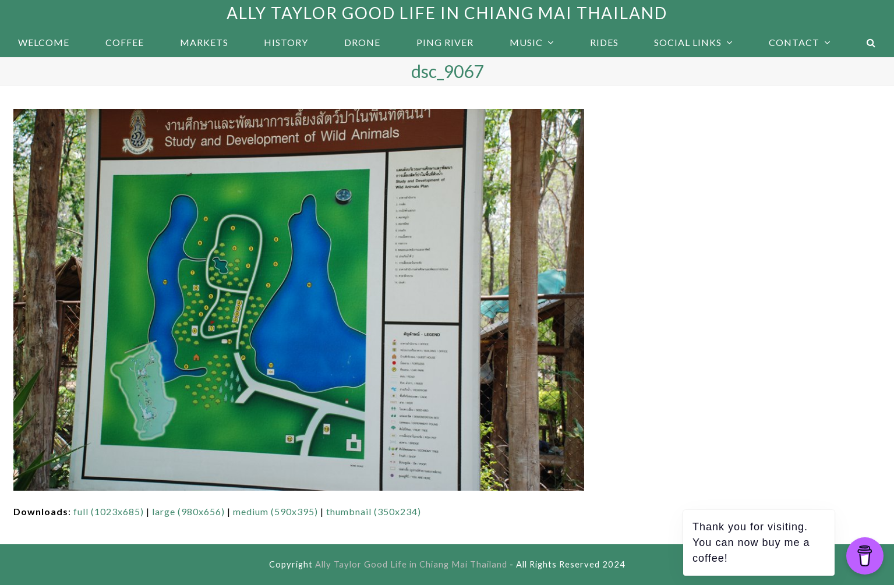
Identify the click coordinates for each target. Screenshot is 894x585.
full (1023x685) (108, 511)
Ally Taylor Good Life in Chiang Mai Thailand (447, 13)
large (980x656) (188, 511)
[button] (871, 42)
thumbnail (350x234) (373, 511)
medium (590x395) (275, 511)
